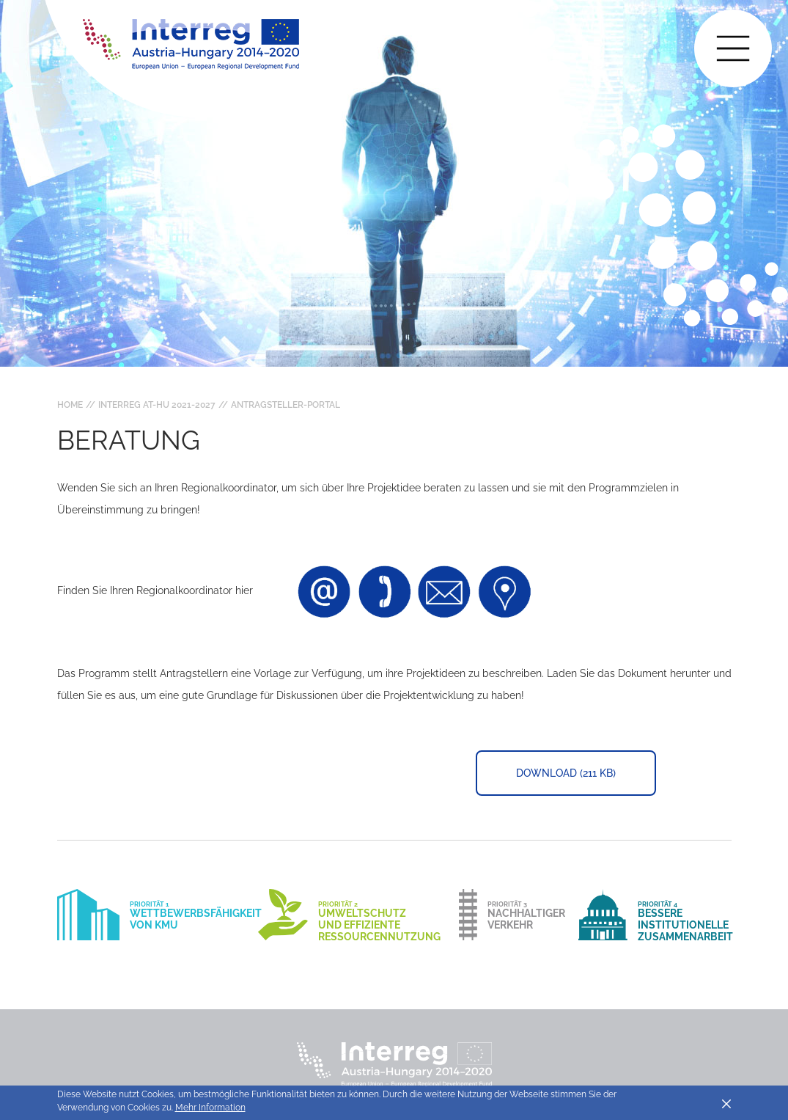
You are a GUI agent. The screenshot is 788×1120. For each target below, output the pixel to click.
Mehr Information (210, 1107)
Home (70, 405)
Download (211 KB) (566, 773)
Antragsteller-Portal (285, 405)
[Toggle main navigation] (733, 48)
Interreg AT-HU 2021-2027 (157, 405)
